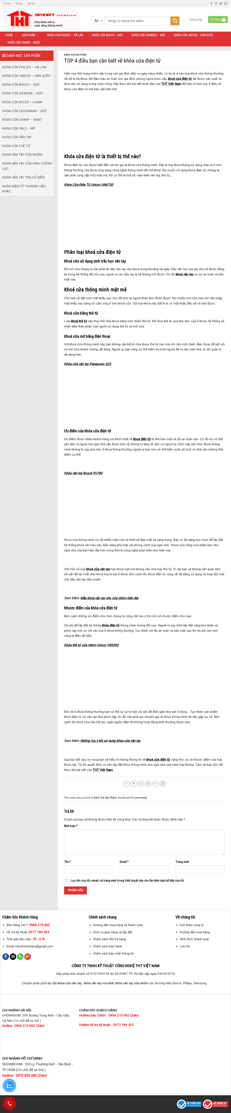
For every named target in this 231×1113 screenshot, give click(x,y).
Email (124, 862)
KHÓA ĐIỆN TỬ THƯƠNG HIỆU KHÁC (24, 188)
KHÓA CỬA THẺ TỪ (16, 146)
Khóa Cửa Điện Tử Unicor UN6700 (88, 185)
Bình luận (71, 826)
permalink (141, 797)
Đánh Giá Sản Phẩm (75, 55)
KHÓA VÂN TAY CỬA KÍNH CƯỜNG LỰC (27, 166)
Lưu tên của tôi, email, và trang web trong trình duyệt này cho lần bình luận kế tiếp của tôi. (127, 880)
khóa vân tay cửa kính (99, 983)
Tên (67, 862)
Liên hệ (31, 3)
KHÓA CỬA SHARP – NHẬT (24, 42)
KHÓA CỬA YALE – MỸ (18, 128)
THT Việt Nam (171, 84)
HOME (9, 35)
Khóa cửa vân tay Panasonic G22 (87, 364)
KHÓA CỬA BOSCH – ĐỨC (107, 35)
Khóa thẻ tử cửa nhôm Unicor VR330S (91, 645)
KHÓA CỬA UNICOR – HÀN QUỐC (193, 35)
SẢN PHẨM (30, 35)
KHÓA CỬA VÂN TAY (17, 137)
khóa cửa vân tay (70, 983)
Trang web (182, 862)
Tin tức (7, 3)
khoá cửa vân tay (98, 569)
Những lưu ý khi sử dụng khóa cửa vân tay (110, 741)
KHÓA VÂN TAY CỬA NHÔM (22, 155)
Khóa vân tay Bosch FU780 (83, 473)
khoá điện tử (142, 439)
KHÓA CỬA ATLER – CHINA (22, 102)
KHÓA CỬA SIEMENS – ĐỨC (148, 35)
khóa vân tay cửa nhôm (132, 983)
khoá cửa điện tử (180, 79)
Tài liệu (19, 3)
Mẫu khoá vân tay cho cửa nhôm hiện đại (109, 598)
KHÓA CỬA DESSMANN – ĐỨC (24, 111)
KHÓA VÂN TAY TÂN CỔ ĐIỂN (23, 177)
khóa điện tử (111, 625)
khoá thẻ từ (79, 321)
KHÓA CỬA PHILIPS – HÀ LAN (65, 35)
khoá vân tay (184, 274)
